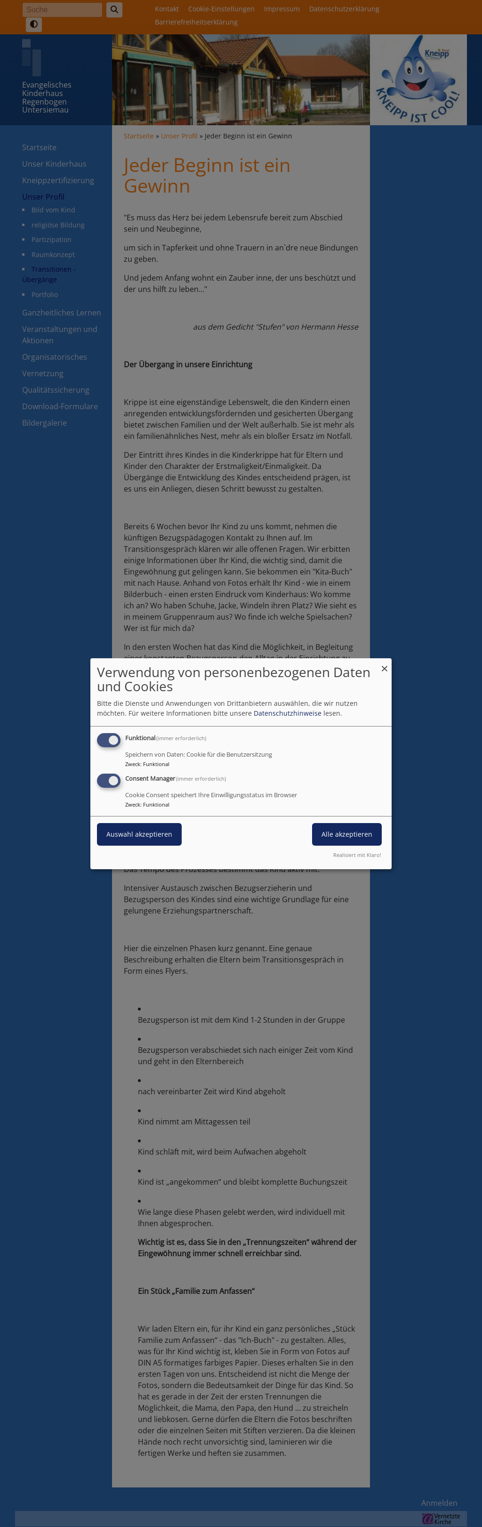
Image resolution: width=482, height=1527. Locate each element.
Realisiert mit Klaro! (357, 854)
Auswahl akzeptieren (139, 834)
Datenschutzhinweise (287, 713)
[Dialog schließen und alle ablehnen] (385, 664)
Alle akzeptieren (346, 834)
